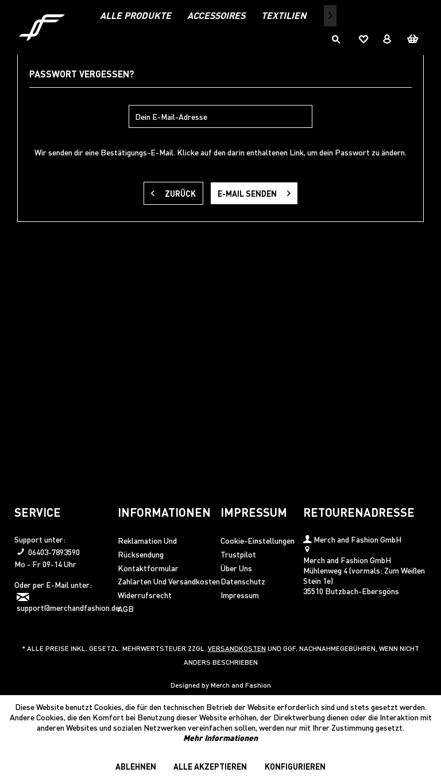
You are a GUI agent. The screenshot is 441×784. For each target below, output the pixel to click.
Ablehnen (135, 766)
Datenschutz (242, 581)
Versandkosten (237, 648)
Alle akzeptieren (210, 766)
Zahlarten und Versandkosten (169, 581)
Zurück (173, 191)
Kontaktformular (148, 568)
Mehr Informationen (220, 737)
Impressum (239, 595)
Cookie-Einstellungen (257, 540)
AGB (126, 608)
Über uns (236, 568)
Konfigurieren (295, 766)
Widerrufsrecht (145, 595)
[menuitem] (135, 15)
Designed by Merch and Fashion (221, 685)
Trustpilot (238, 554)
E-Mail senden (254, 191)
